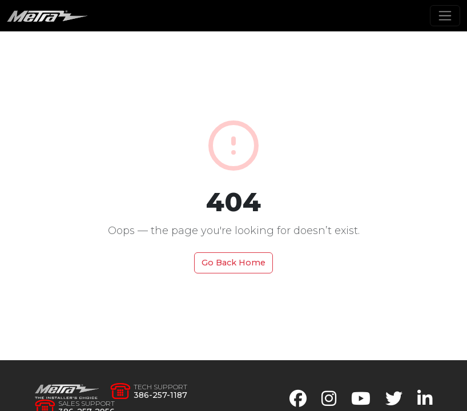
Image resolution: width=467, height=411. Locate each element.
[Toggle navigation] (445, 15)
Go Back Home (233, 262)
